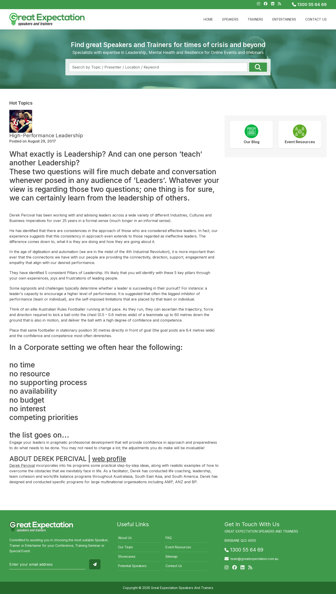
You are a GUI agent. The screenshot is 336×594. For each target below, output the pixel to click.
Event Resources (178, 547)
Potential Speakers (132, 566)
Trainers (255, 19)
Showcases (126, 556)
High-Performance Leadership (46, 135)
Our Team (125, 547)
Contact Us (316, 19)
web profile (109, 459)
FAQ (168, 538)
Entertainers (284, 19)
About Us (125, 538)
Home (208, 19)
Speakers (230, 19)
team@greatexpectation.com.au (254, 559)
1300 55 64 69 (309, 4)
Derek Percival (22, 465)
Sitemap (171, 556)
